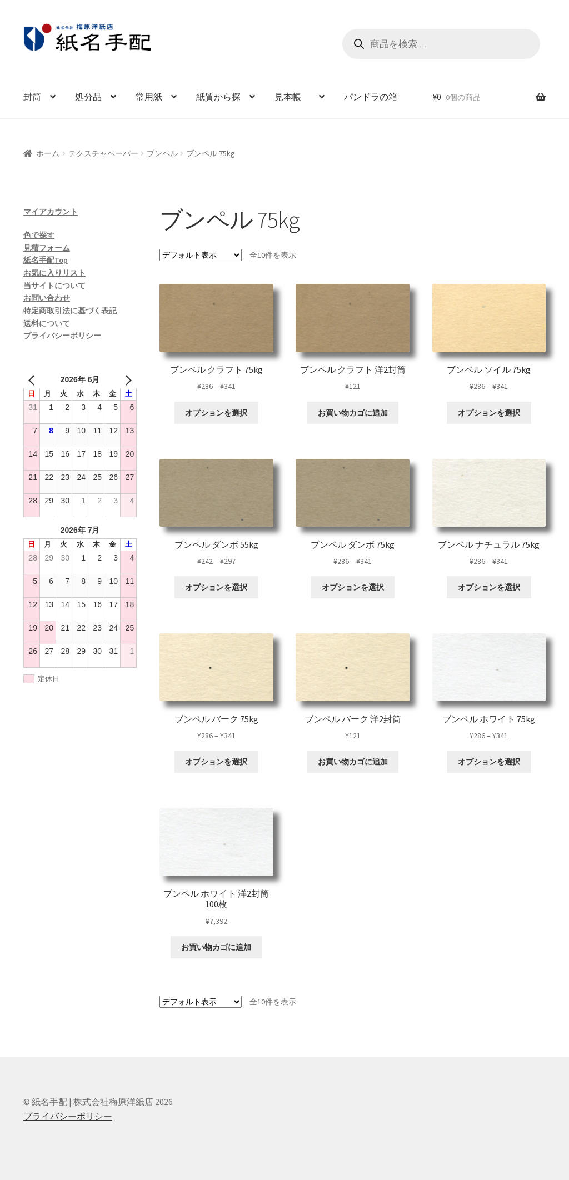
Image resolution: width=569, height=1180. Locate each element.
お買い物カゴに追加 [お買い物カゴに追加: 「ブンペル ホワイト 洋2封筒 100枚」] (216, 947)
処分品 (88, 96)
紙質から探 (218, 96)
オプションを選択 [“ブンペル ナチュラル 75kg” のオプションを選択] (489, 587)
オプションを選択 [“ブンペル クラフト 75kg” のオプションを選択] (216, 413)
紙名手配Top (45, 260)
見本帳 (292, 96)
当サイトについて (54, 286)
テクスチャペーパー (103, 153)
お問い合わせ (46, 298)
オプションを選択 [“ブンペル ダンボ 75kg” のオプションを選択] (353, 587)
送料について (46, 323)
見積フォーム (46, 248)
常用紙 (149, 96)
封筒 (32, 96)
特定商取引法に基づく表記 (70, 311)
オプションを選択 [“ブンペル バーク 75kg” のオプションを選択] (216, 762)
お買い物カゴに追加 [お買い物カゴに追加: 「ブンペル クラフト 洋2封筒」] (353, 413)
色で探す (38, 235)
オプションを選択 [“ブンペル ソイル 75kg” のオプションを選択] (489, 413)
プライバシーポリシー (62, 336)
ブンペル (162, 153)
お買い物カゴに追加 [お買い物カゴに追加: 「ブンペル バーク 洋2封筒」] (353, 762)
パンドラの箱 (370, 96)
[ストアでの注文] (200, 255)
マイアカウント (50, 212)
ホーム (47, 153)
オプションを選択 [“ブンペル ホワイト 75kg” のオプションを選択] (489, 762)
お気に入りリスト (54, 273)
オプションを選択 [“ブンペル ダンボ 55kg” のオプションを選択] (216, 587)
